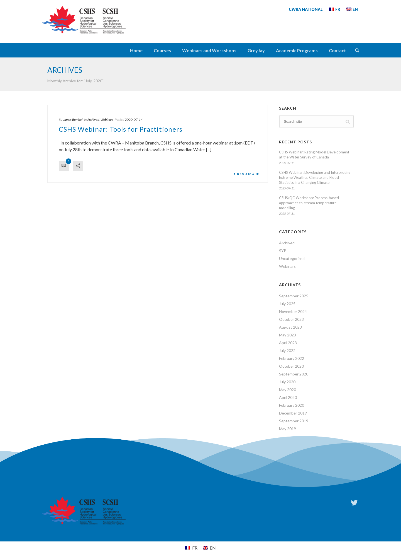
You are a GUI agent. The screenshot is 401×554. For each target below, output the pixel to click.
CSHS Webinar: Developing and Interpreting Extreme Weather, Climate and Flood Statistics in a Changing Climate (314, 177)
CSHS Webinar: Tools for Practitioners (120, 129)
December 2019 (293, 413)
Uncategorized (292, 258)
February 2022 (291, 358)
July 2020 (287, 381)
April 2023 (288, 342)
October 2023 (291, 319)
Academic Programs (297, 50)
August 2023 (290, 327)
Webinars (107, 119)
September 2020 (293, 374)
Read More (246, 173)
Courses (162, 50)
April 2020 (288, 397)
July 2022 (287, 350)
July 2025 (287, 303)
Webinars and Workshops (209, 50)
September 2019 (293, 420)
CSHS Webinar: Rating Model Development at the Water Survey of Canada (314, 154)
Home (136, 50)
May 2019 (287, 428)
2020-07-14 (134, 119)
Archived (93, 119)
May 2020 (287, 389)
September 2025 (293, 295)
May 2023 (287, 335)
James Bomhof (73, 119)
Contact (337, 50)
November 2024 (293, 311)
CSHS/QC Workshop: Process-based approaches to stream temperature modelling (309, 203)
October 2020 (291, 366)
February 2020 (291, 405)
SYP (282, 250)
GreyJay (256, 50)
